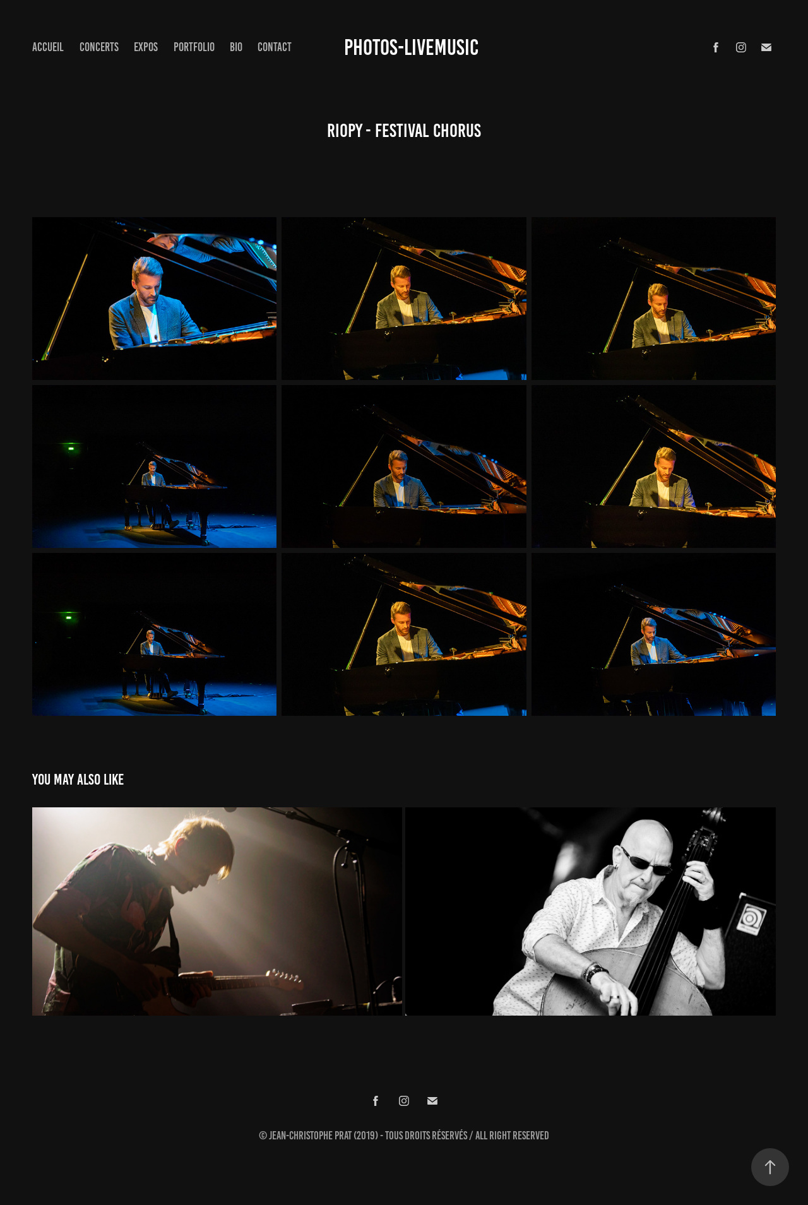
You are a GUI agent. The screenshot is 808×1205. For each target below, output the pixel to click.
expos (146, 47)
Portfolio (194, 47)
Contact (275, 47)
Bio (236, 47)
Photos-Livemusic (411, 47)
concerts (99, 47)
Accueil (48, 47)
